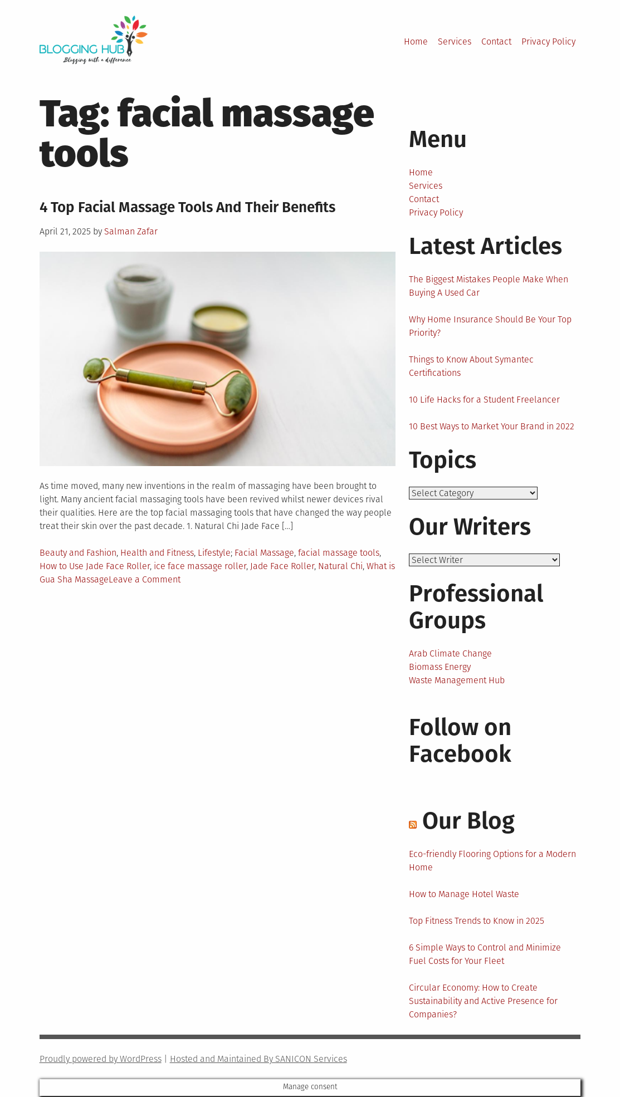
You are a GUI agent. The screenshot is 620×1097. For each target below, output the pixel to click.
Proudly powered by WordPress (101, 1060)
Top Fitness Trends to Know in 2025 (476, 922)
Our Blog (468, 822)
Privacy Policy (548, 41)
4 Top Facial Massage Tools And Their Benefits (187, 207)
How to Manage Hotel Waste (464, 895)
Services (454, 41)
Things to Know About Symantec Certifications (471, 366)
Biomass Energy (440, 668)
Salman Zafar (131, 231)
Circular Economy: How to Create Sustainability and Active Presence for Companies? (483, 1002)
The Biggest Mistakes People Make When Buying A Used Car (488, 286)
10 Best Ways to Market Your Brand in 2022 (491, 426)
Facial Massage (264, 552)
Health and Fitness (157, 552)
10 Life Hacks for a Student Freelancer (484, 399)
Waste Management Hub (457, 681)
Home (416, 41)
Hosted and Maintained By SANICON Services (258, 1060)
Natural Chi (340, 566)
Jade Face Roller (282, 566)
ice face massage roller (200, 566)
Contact (496, 41)
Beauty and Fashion (78, 552)
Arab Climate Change (450, 654)
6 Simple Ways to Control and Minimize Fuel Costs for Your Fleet (485, 955)
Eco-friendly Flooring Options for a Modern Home (492, 862)
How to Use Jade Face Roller (95, 566)
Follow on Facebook (460, 741)
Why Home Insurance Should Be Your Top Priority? (490, 326)
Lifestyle (214, 552)
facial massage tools (338, 552)
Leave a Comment (144, 579)
